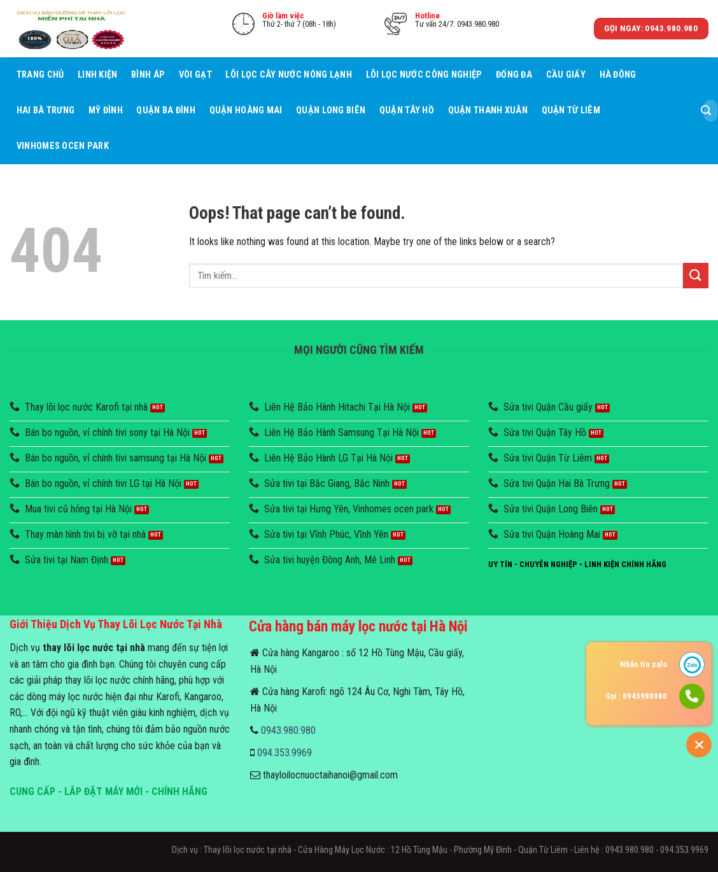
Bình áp (148, 74)
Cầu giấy (566, 74)
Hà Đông (618, 74)
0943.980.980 (288, 730)
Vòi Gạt (195, 74)
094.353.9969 (284, 753)
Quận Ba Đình (165, 110)
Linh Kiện (98, 74)
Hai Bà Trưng (45, 110)
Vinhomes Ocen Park (63, 146)
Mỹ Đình (105, 110)
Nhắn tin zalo (643, 664)
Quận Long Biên (330, 110)
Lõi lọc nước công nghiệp (424, 74)
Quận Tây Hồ (406, 110)
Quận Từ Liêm (571, 110)
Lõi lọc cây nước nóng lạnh (288, 74)
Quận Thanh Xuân (488, 110)
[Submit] (706, 111)
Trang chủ (40, 74)
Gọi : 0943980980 (636, 696)
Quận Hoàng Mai (246, 110)
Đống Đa (514, 74)
